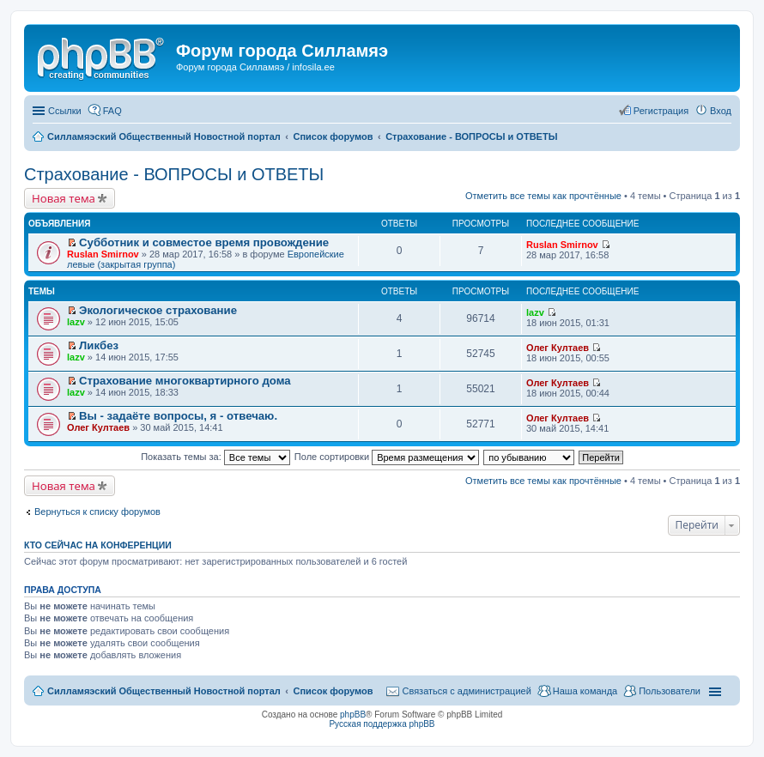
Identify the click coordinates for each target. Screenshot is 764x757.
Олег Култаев (557, 347)
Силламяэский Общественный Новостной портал (164, 691)
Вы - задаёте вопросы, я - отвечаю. (178, 415)
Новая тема (63, 198)
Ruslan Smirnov (103, 254)
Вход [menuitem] (720, 111)
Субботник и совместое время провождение (204, 242)
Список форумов (333, 691)
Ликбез (98, 345)
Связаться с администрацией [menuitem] (466, 691)
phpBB (353, 714)
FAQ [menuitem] (112, 111)
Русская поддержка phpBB (381, 724)
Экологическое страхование (158, 310)
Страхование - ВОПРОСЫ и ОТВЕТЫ (174, 174)
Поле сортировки (386, 456)
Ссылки (65, 111)
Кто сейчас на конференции (98, 545)
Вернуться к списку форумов (97, 511)
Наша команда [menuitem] (585, 691)
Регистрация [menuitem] (661, 111)
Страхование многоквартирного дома (185, 380)
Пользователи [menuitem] (669, 691)
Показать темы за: (215, 456)
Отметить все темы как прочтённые (543, 196)
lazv (76, 322)
